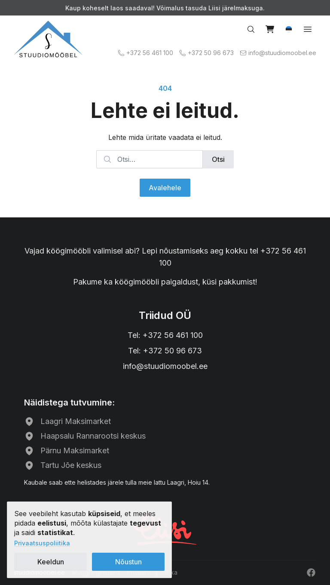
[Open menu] (307, 29)
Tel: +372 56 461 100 (165, 335)
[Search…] (251, 29)
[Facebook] (311, 572)
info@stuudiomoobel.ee (165, 366)
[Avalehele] (48, 39)
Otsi (218, 159)
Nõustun (128, 561)
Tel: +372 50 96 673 (165, 350)
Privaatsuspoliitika (42, 543)
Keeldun (50, 561)
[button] (288, 29)
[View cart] (269, 29)
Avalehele (165, 187)
